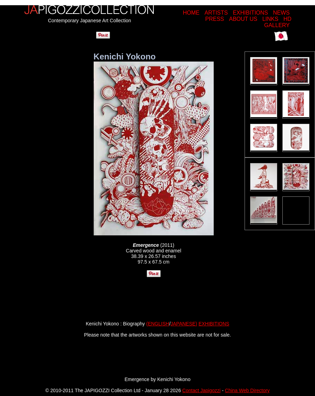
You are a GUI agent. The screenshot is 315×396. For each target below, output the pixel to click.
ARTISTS (216, 13)
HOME (191, 13)
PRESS (214, 19)
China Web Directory (247, 390)
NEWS (281, 13)
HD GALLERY (277, 22)
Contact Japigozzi (201, 390)
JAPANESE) (184, 323)
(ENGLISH (157, 323)
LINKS (270, 19)
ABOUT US (243, 19)
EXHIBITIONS (250, 13)
